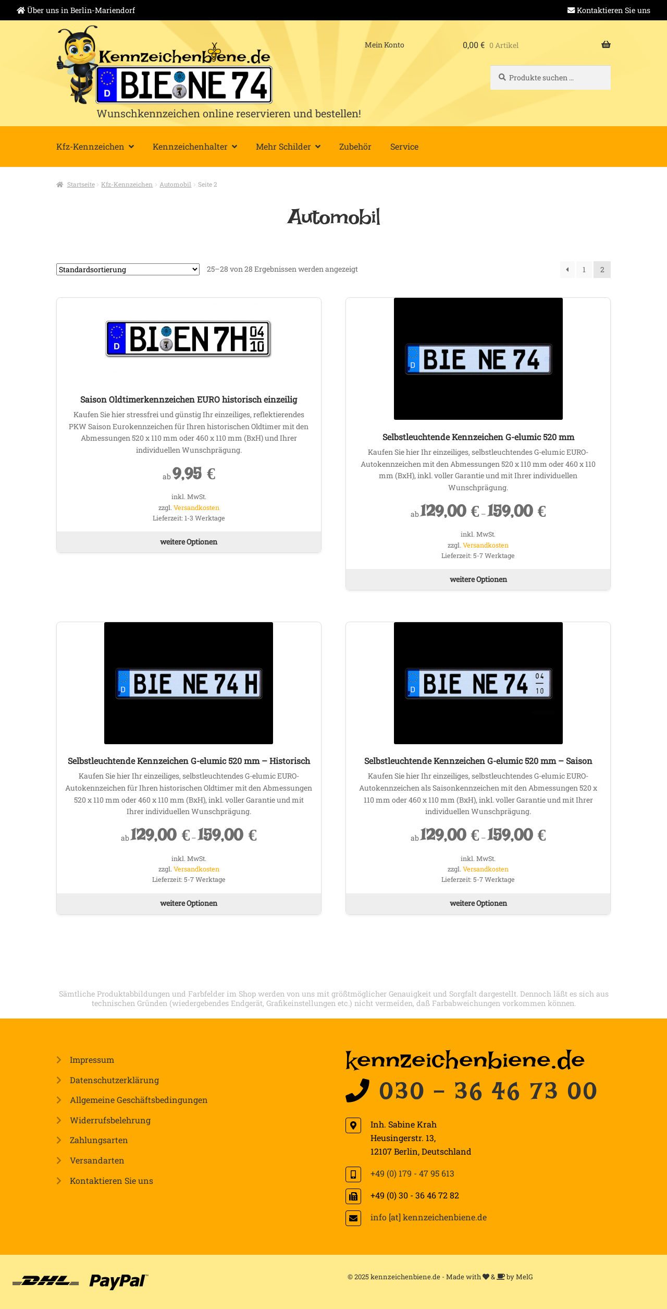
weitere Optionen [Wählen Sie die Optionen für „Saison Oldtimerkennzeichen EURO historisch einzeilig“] (188, 542)
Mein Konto (384, 45)
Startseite (81, 184)
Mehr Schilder (283, 146)
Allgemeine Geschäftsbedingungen (139, 1099)
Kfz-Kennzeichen (90, 146)
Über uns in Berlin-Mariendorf (81, 10)
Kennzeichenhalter (190, 146)
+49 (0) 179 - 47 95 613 (412, 1173)
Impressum (92, 1059)
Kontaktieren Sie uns (613, 10)
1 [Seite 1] (584, 269)
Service (404, 146)
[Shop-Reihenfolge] (128, 269)
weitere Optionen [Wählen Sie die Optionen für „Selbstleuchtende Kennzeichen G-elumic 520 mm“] (478, 579)
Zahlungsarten (99, 1139)
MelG (524, 1276)
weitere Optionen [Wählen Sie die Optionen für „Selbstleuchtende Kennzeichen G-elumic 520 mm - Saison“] (478, 903)
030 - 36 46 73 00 (489, 1097)
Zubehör (355, 146)
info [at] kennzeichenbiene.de (428, 1216)
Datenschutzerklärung (114, 1079)
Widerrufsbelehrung (110, 1119)
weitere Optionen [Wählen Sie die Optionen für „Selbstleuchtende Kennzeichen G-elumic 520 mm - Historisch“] (188, 903)
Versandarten (97, 1160)
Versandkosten (196, 507)
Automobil (175, 184)
